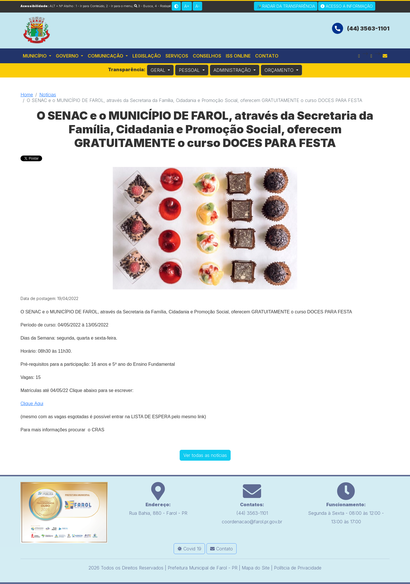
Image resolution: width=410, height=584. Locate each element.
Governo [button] (68, 56)
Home (26, 94)
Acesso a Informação (347, 6)
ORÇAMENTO (280, 70)
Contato (266, 56)
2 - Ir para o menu (119, 6)
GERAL (159, 70)
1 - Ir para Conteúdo (90, 6)
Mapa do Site (256, 566)
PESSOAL (190, 70)
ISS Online (238, 56)
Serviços (176, 56)
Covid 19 (189, 547)
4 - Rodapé (163, 6)
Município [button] (35, 56)
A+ (186, 6)
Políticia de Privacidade (297, 566)
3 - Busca (143, 6)
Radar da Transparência (286, 6)
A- (197, 6)
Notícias (47, 94)
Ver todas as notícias (205, 454)
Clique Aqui (31, 402)
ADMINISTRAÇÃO (233, 70)
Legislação (146, 56)
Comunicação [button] (106, 56)
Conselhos (207, 56)
